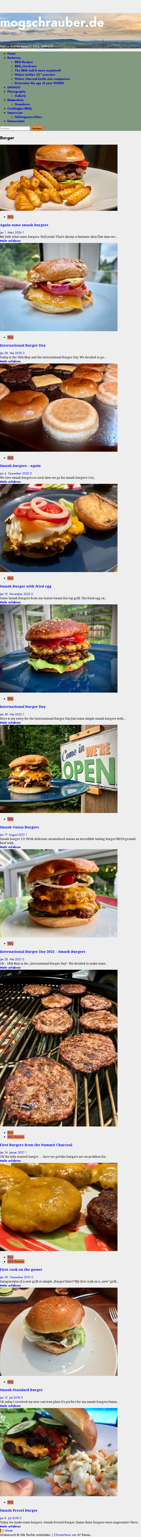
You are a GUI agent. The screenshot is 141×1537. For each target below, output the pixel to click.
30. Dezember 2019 (18, 1277)
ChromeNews (62, 1535)
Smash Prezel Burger (19, 1510)
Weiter (9, 1531)
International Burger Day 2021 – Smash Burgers (42, 951)
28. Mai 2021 (13, 959)
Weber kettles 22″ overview (35, 75)
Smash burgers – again (20, 465)
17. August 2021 (15, 835)
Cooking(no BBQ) (19, 108)
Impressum (15, 113)
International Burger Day (23, 345)
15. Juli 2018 (13, 1398)
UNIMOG (13, 87)
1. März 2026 (14, 232)
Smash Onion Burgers (19, 827)
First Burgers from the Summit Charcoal (36, 1144)
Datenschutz (16, 121)
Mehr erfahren (10, 241)
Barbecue (14, 58)
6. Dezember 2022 (17, 473)
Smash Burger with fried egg (25, 586)
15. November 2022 (18, 594)
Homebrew (22, 104)
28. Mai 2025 (14, 353)
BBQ (10, 217)
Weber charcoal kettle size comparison (42, 79)
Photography (16, 91)
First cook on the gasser (21, 1269)
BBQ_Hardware (26, 66)
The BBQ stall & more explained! (38, 70)
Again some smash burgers (24, 225)
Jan (2, 232)
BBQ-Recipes (24, 62)
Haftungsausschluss (28, 117)
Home (11, 53)
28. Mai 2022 (14, 714)
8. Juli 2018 (12, 1518)
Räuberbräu (15, 100)
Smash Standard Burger (21, 1389)
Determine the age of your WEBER (39, 83)
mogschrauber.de (52, 22)
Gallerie (20, 96)
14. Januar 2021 (15, 1152)
